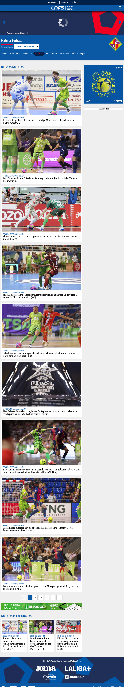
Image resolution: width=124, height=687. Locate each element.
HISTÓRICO (51, 53)
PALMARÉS (64, 53)
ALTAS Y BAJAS (78, 53)
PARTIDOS (27, 53)
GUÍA (74, 2)
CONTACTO (65, 2)
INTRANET (52, 2)
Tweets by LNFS (103, 109)
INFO (4, 53)
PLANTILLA (15, 53)
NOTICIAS (39, 53)
